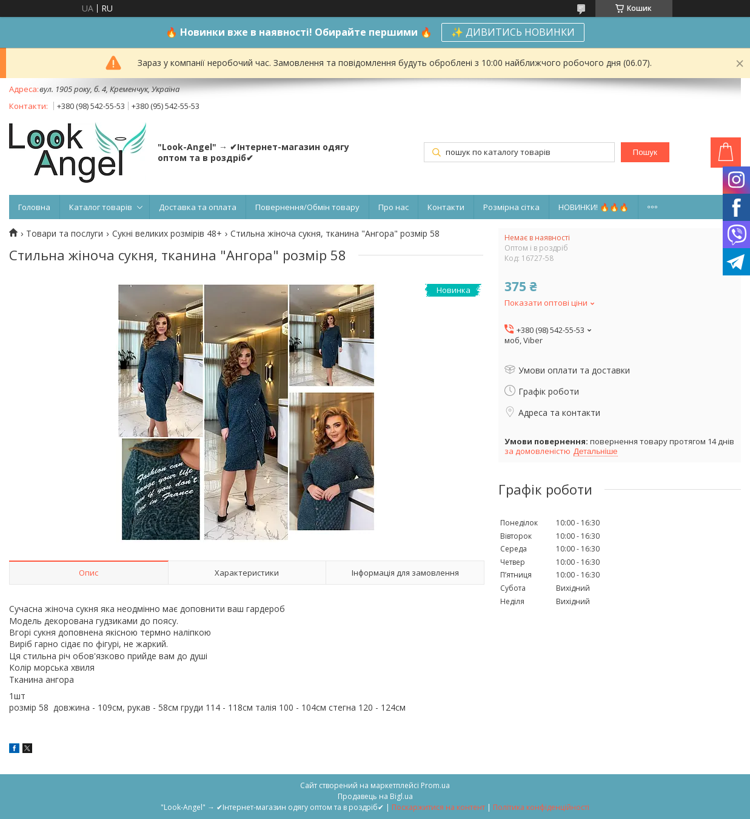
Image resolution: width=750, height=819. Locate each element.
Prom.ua (435, 785)
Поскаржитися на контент (438, 807)
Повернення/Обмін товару (307, 207)
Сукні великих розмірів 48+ (167, 233)
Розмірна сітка (511, 207)
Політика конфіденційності (541, 807)
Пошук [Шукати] (645, 152)
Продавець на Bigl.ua (375, 796)
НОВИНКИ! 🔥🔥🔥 (593, 207)
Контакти (445, 207)
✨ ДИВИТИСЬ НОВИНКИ (513, 32)
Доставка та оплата (197, 207)
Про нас (393, 207)
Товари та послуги (64, 233)
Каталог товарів (100, 207)
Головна (34, 207)
